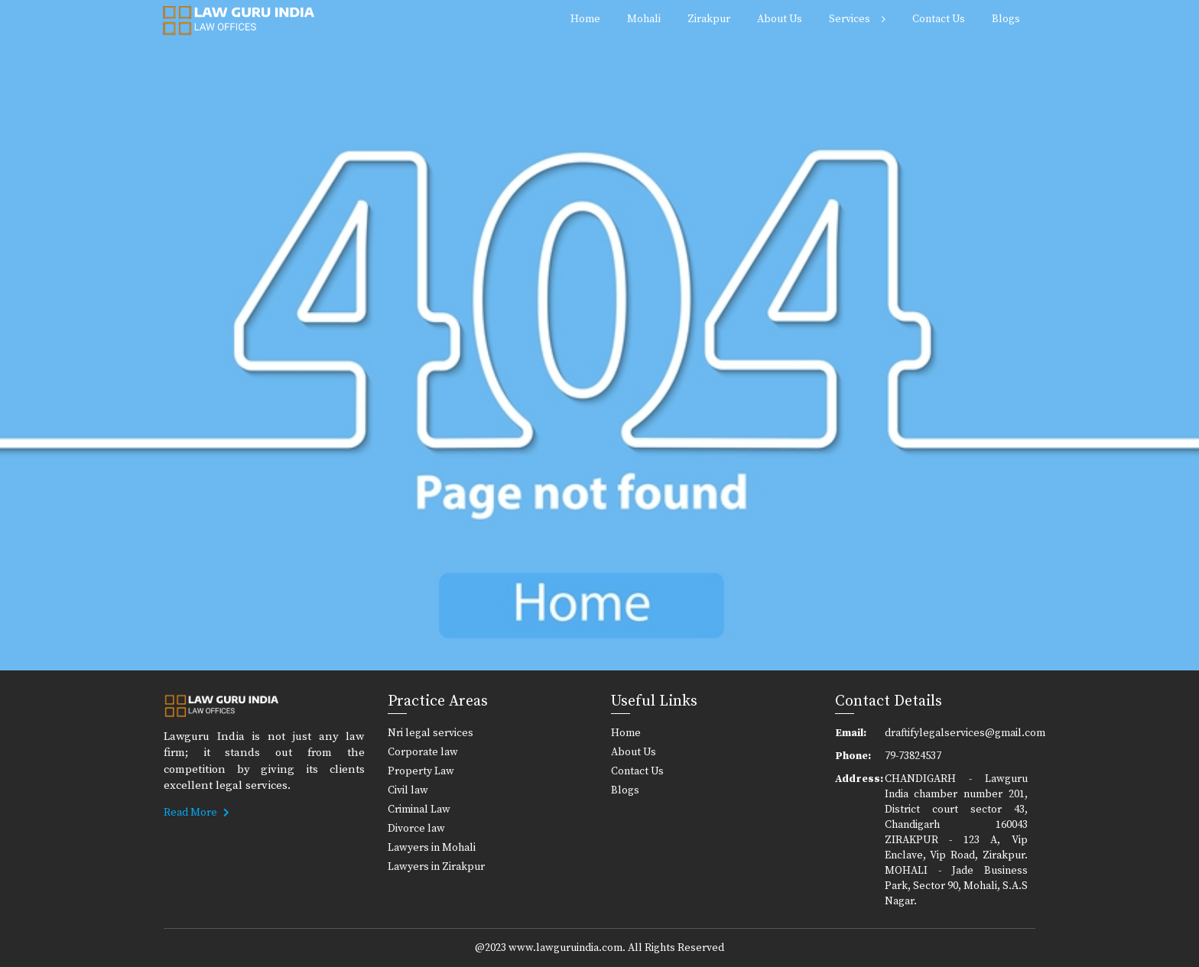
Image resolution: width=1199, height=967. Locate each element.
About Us (779, 19)
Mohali (644, 19)
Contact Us (938, 19)
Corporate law (423, 752)
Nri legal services (430, 733)
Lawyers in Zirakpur (436, 867)
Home (585, 19)
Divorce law (416, 829)
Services (849, 19)
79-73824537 (913, 756)
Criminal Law (419, 809)
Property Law (421, 771)
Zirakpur (708, 19)
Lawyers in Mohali (432, 848)
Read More (196, 812)
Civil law (408, 790)
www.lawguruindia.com (565, 948)
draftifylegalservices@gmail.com (956, 733)
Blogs (1006, 19)
